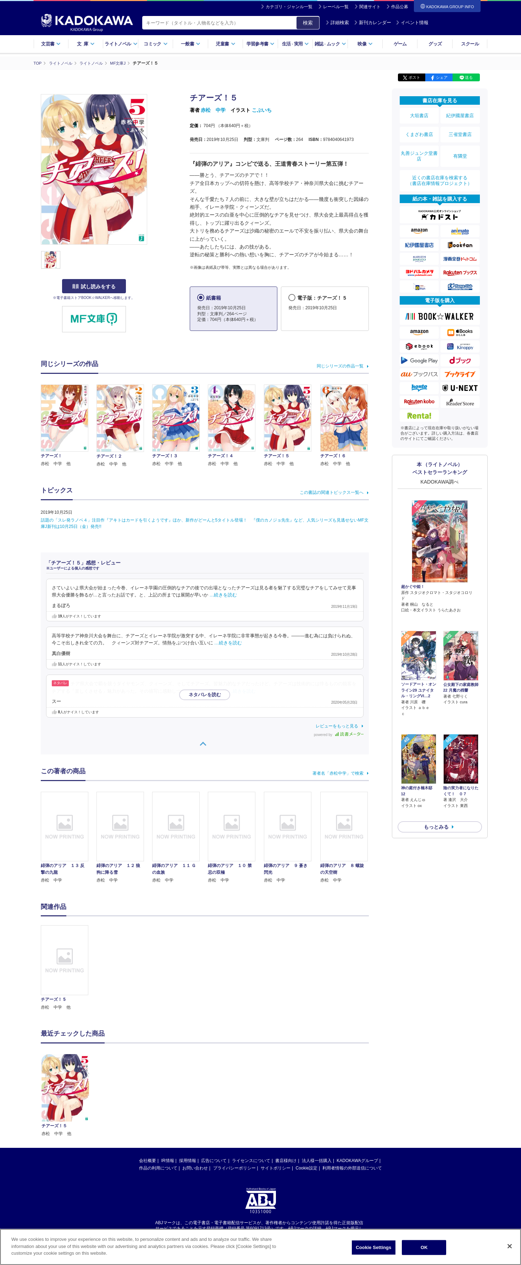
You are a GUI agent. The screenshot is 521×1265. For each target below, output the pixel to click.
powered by (338, 734)
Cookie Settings (373, 1247)
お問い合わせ (195, 1167)
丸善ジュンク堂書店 (419, 146)
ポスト (414, 77)
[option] (69, 968)
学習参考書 (260, 44)
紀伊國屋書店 (460, 114)
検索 (308, 23)
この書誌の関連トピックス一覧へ (332, 492)
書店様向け (285, 1160)
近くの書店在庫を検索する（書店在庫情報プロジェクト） (440, 166)
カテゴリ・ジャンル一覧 (289, 6)
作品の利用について (158, 1167)
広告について (214, 1160)
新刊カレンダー (372, 22)
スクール (469, 44)
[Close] (509, 1246)
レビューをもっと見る (337, 725)
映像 (365, 44)
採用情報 (187, 1160)
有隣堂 (460, 146)
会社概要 (147, 1160)
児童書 (225, 44)
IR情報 (167, 1160)
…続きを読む (223, 595)
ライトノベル (121, 44)
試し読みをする (94, 286)
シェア (442, 77)
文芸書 (51, 44)
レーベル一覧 (336, 6)
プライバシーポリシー (234, 1167)
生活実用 (295, 44)
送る (469, 77)
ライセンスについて (251, 1160)
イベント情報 (412, 22)
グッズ (435, 44)
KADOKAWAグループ (357, 1160)
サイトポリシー (275, 1167)
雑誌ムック (330, 44)
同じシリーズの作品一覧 (340, 365)
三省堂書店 (460, 128)
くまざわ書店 (419, 128)
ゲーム (400, 44)
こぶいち (262, 110)
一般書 (190, 44)
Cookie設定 (306, 1167)
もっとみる (436, 772)
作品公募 (399, 6)
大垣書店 (419, 114)
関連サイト (370, 6)
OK (424, 1247)
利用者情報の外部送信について (352, 1167)
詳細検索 (337, 22)
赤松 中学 (213, 110)
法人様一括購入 (317, 1160)
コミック (155, 44)
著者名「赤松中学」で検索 (338, 772)
